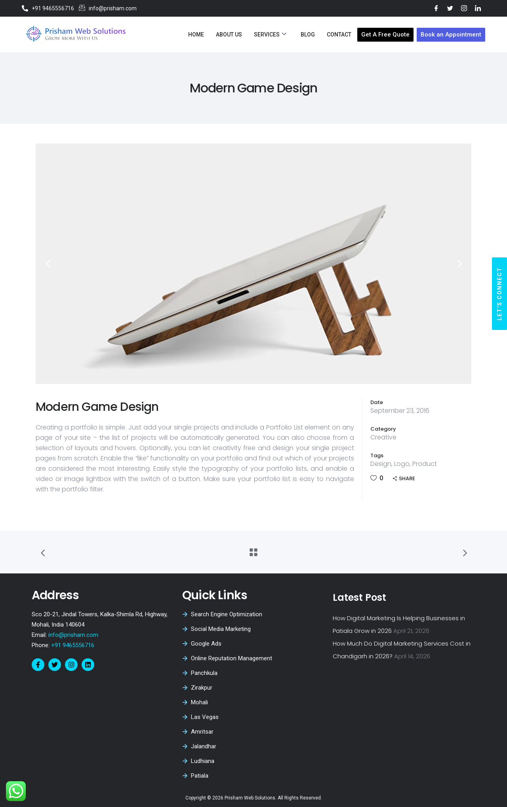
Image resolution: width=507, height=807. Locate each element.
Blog (308, 34)
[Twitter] (450, 8)
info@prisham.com (73, 634)
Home (196, 34)
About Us (229, 34)
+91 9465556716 (72, 645)
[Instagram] (464, 8)
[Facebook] (436, 8)
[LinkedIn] (478, 8)
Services (270, 34)
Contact (339, 34)
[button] (499, 293)
